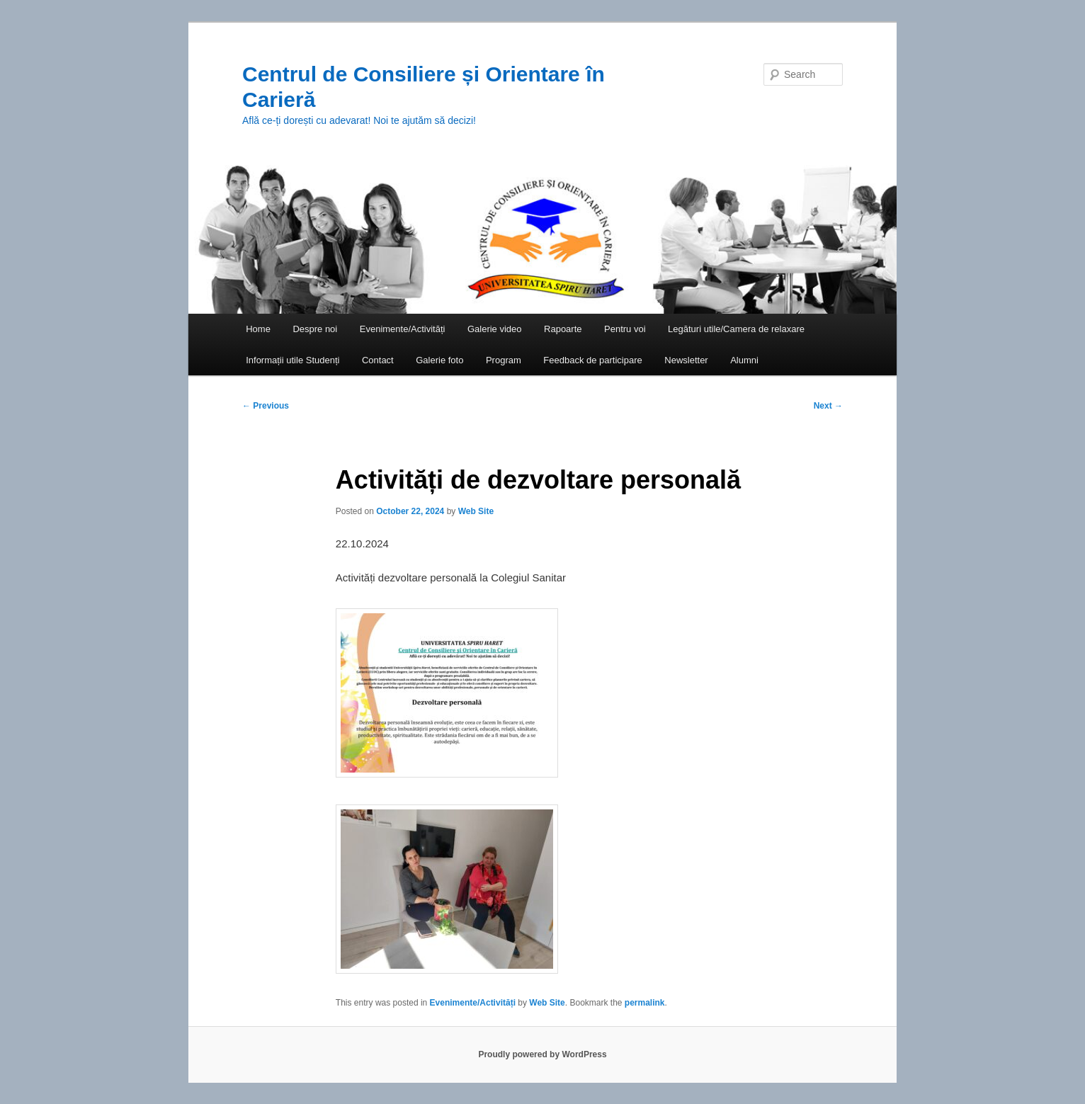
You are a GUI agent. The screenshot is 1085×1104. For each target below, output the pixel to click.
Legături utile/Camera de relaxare (736, 329)
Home (258, 329)
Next (828, 406)
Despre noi (314, 329)
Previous (265, 406)
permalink (645, 1003)
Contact (378, 360)
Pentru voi (625, 329)
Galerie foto (439, 360)
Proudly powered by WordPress (542, 1054)
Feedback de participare (592, 360)
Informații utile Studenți (292, 360)
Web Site (476, 511)
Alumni (744, 360)
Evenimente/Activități (402, 329)
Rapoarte (562, 329)
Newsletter (686, 360)
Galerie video (494, 329)
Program (503, 360)
